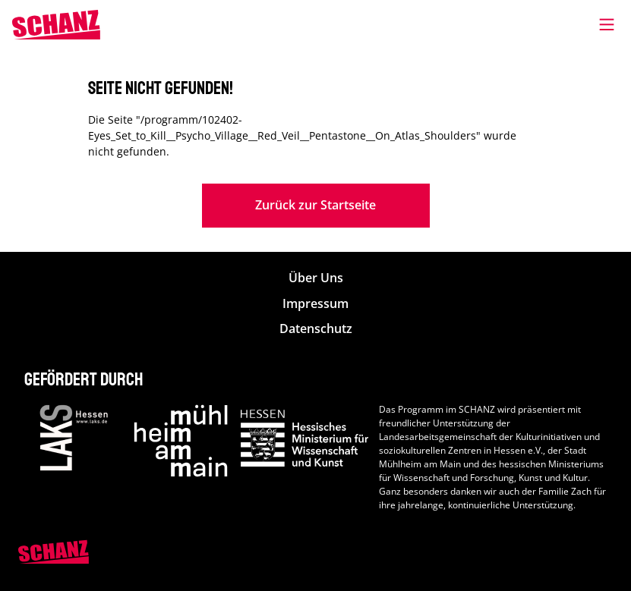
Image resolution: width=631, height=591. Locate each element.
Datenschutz (315, 329)
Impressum (315, 304)
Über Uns (316, 278)
